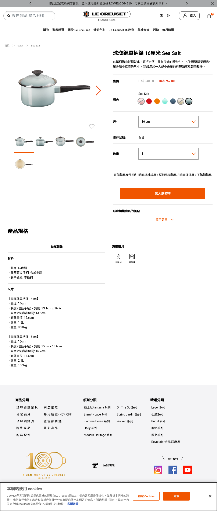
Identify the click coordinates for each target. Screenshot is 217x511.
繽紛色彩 (99, 30)
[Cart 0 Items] (210, 15)
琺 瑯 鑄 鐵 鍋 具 (27, 407)
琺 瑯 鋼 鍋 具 (25, 421)
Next (187, 4)
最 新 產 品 (51, 428)
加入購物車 (163, 193)
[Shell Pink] (141, 101)
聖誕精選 (58, 30)
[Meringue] (180, 101)
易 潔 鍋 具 (23, 414)
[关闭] (210, 496)
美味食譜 (143, 30)
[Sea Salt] (188, 101)
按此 (52, 3)
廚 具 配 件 (23, 435)
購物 (46, 30)
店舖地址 (108, 465)
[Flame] (157, 101)
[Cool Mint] (164, 101)
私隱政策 (72, 503)
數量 (116, 153)
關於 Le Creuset (79, 30)
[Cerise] (149, 101)
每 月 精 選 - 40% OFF (58, 414)
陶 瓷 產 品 (23, 428)
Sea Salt (35, 45)
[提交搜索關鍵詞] (8, 16)
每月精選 (168, 30)
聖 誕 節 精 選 (52, 421)
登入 (193, 16)
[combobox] (31, 15)
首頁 (7, 45)
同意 (176, 496)
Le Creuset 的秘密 (121, 30)
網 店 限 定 (51, 407)
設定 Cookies (146, 496)
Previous (30, 4)
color (21, 45)
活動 (156, 30)
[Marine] (172, 101)
